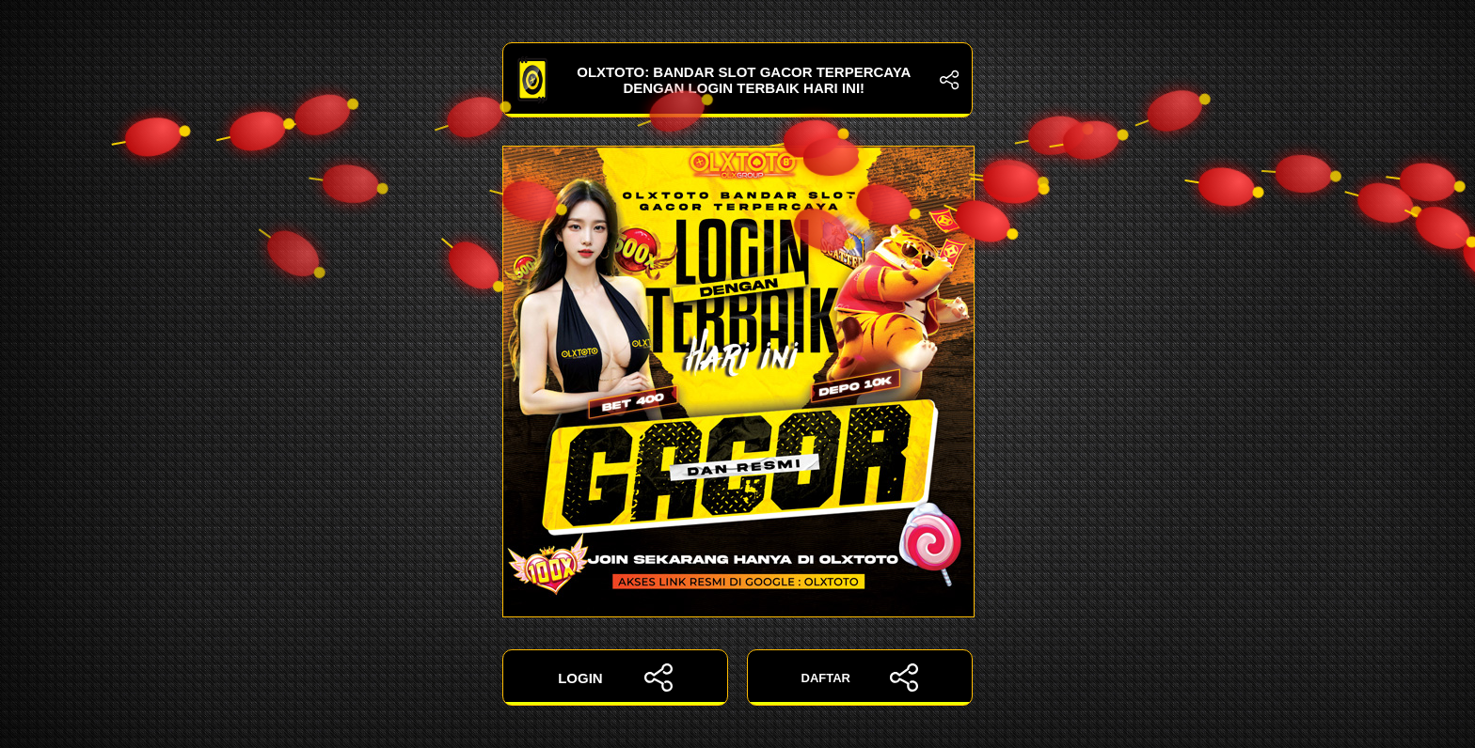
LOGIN (615, 677)
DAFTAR (860, 677)
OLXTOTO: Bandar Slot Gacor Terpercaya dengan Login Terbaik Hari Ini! (737, 79)
